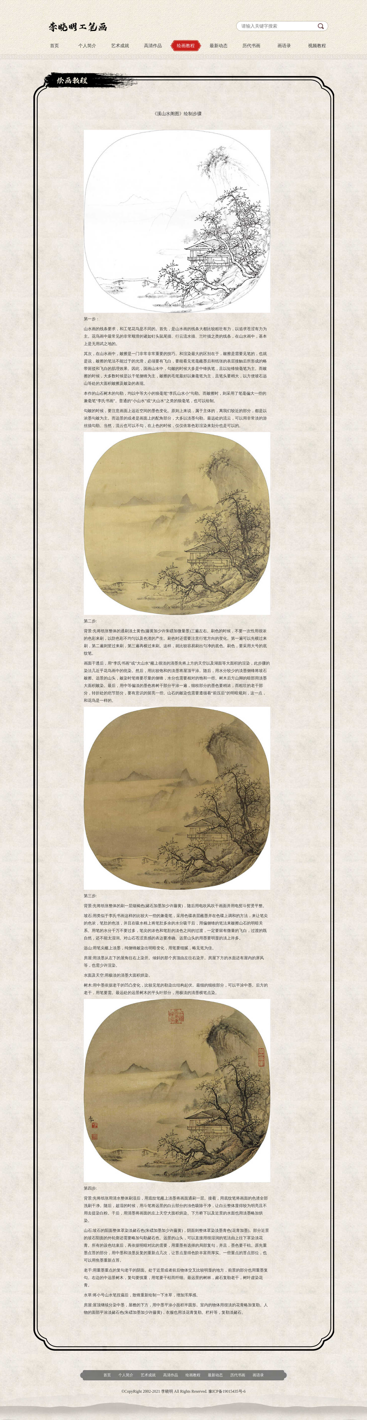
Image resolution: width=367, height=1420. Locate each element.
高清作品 (153, 45)
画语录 (284, 45)
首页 (54, 45)
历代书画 (251, 45)
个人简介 (87, 45)
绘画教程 (186, 45)
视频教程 (317, 45)
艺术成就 (120, 45)
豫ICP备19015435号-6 (227, 1391)
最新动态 (219, 45)
